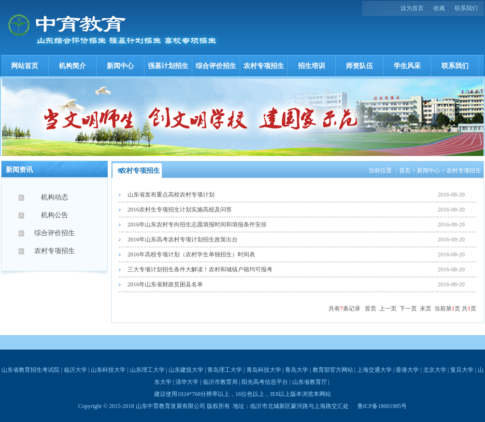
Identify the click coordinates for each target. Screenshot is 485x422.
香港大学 (407, 369)
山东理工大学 (147, 369)
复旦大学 (461, 369)
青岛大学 (296, 369)
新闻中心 (120, 66)
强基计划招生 (168, 66)
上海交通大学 (374, 369)
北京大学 (434, 369)
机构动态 (54, 197)
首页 (405, 170)
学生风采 (407, 66)
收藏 (439, 8)
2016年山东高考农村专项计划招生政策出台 (183, 239)
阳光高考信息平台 (265, 382)
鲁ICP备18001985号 (382, 406)
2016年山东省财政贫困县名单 (165, 284)
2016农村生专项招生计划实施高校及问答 (180, 209)
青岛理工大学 (224, 369)
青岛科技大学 (263, 369)
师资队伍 (359, 66)
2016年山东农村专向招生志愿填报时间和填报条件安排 (197, 224)
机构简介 (72, 66)
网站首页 (24, 66)
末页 (425, 308)
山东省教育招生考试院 (30, 369)
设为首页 (412, 8)
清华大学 (187, 382)
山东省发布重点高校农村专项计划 (171, 194)
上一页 (388, 308)
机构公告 (54, 215)
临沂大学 (75, 369)
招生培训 (311, 66)
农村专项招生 (263, 66)
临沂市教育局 (220, 382)
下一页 (408, 308)
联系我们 (466, 8)
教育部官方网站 (333, 369)
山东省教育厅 (309, 382)
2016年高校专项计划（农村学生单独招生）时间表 (191, 254)
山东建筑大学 (186, 369)
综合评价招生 (216, 66)
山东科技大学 (108, 369)
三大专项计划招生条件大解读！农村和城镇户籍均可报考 (200, 269)
